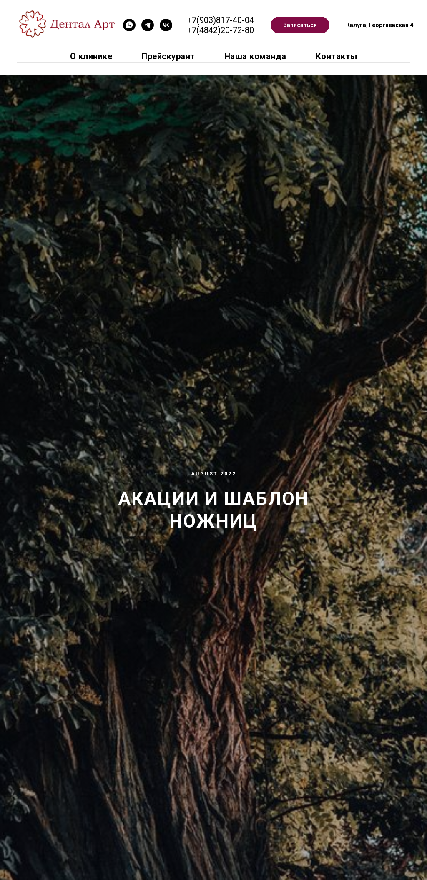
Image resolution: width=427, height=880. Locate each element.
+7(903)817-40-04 (220, 20)
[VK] (166, 25)
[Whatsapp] (129, 25)
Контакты (336, 56)
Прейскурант (168, 56)
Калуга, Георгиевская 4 (379, 25)
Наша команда (255, 56)
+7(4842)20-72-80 (220, 30)
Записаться (300, 25)
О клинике (91, 56)
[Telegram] (147, 25)
